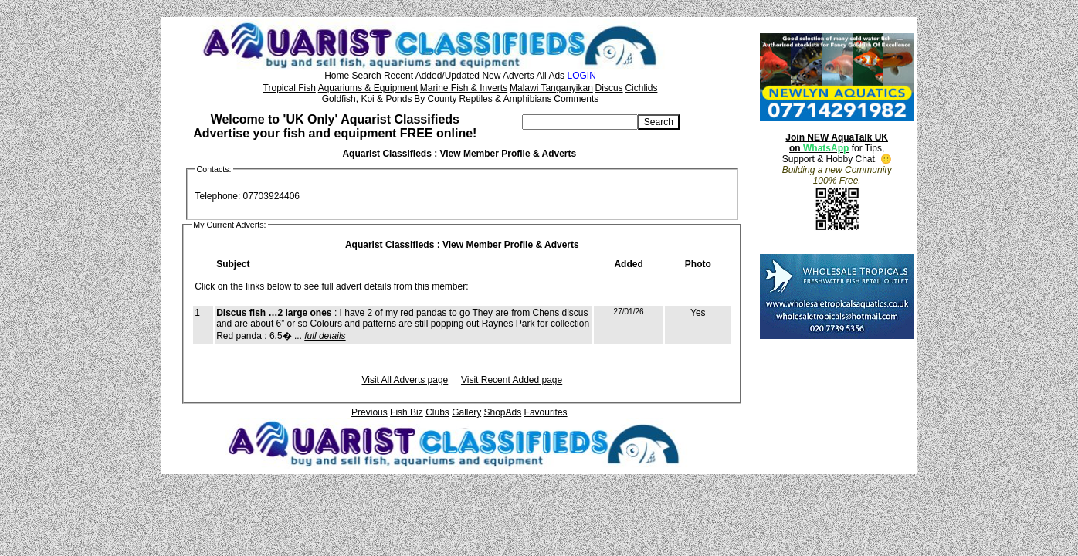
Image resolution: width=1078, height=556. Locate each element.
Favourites (546, 412)
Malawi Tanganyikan (551, 88)
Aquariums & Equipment (368, 88)
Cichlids (641, 88)
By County (435, 98)
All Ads (550, 75)
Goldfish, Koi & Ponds (367, 98)
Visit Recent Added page (511, 380)
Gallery (466, 412)
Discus (609, 88)
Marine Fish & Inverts (463, 88)
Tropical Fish (289, 88)
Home (336, 75)
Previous (369, 412)
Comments (576, 98)
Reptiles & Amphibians (505, 98)
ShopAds (503, 412)
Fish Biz (406, 412)
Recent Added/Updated (432, 75)
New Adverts (508, 75)
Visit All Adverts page (404, 380)
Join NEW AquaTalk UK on (836, 143)
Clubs (437, 412)
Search (366, 75)
